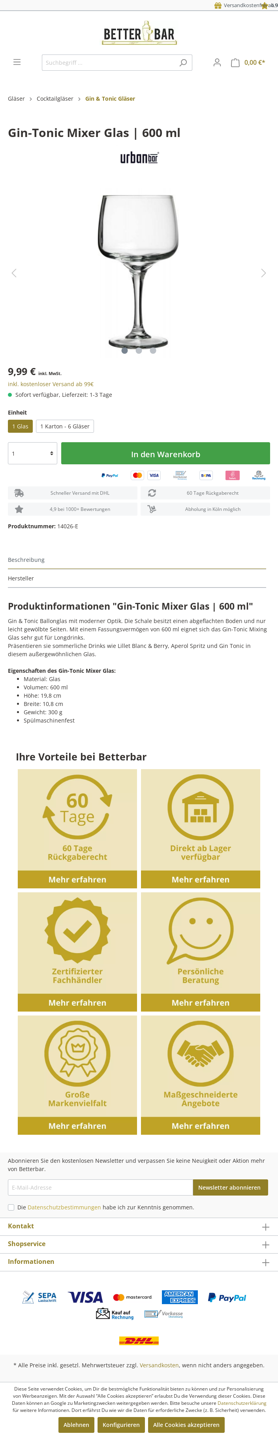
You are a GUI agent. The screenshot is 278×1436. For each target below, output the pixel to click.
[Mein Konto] (217, 62)
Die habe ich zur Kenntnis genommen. (105, 1207)
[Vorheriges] (14, 273)
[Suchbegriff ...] (108, 62)
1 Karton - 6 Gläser (65, 426)
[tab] (137, 560)
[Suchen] (183, 62)
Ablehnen (76, 1424)
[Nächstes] (264, 273)
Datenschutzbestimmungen (64, 1207)
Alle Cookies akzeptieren (186, 1424)
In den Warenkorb (165, 454)
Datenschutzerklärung (242, 1403)
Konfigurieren (121, 1424)
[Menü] (17, 61)
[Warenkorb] (248, 62)
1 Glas (20, 426)
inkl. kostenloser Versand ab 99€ (51, 384)
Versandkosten (159, 1365)
